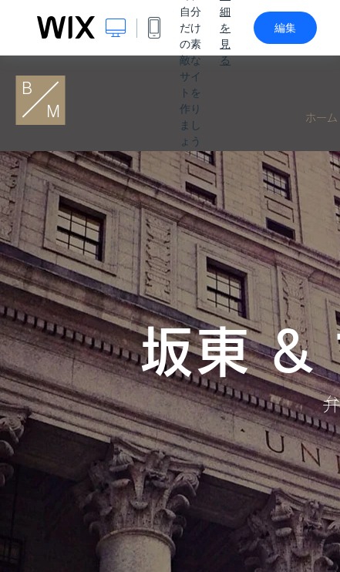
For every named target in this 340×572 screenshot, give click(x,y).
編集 (285, 28)
